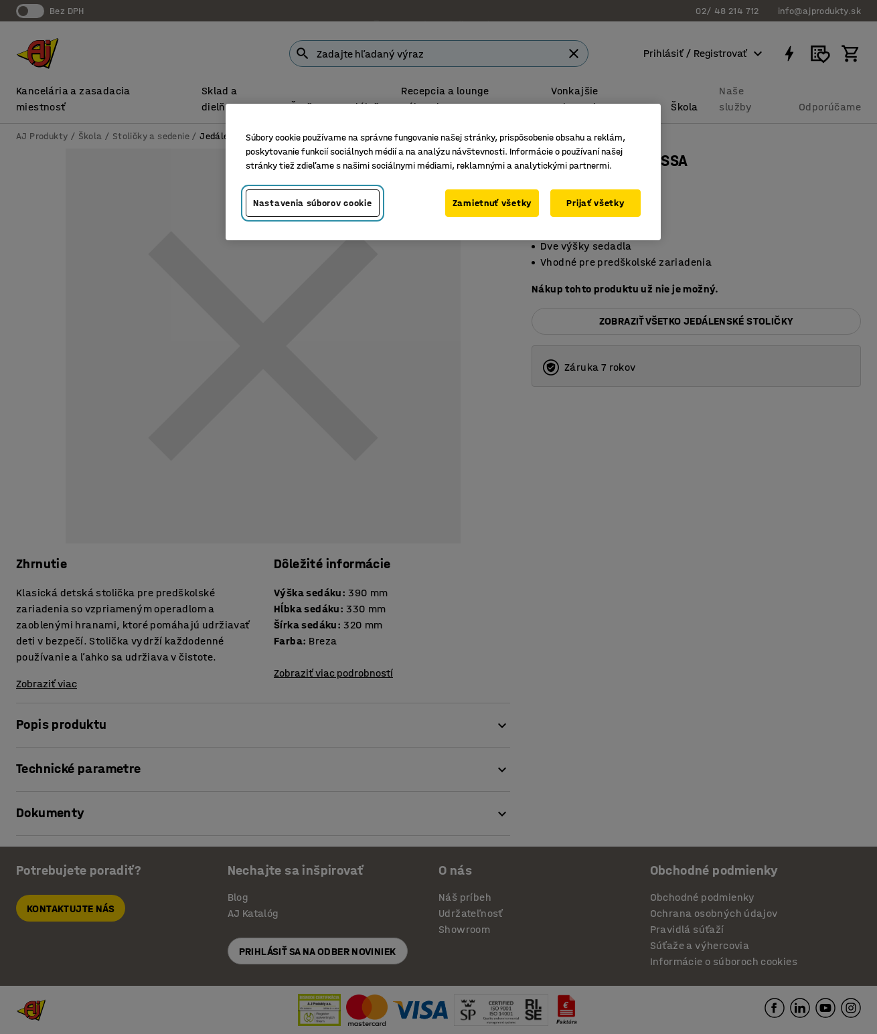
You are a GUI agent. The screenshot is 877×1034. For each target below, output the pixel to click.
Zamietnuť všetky (492, 203)
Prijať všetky (595, 203)
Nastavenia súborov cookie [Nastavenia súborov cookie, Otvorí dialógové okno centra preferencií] (312, 203)
